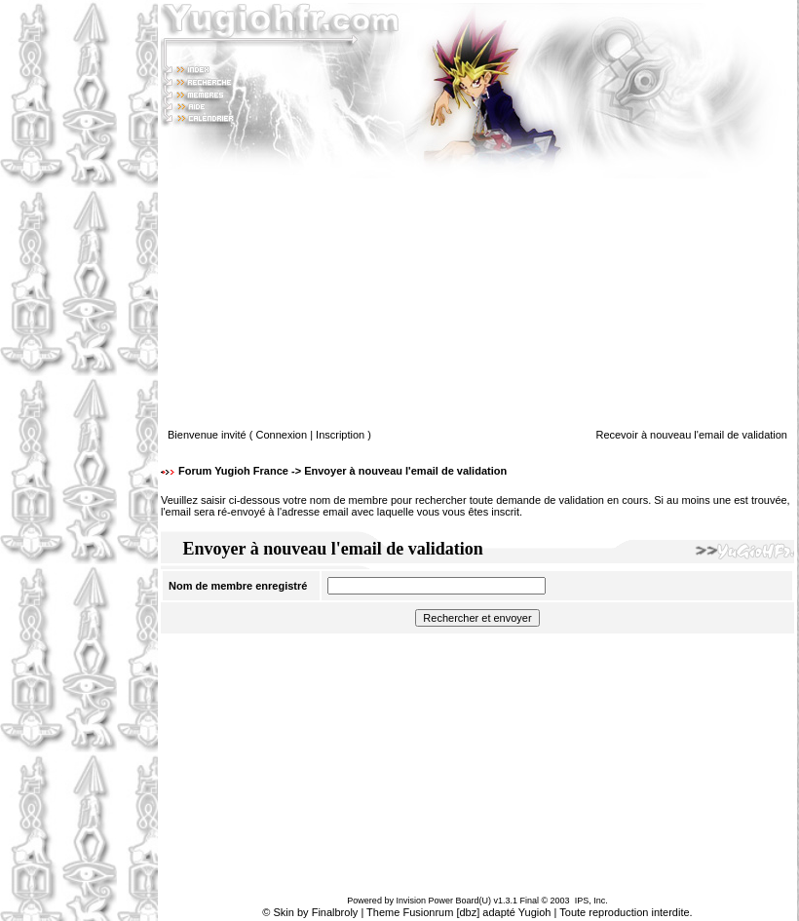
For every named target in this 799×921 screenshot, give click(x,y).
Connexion (282, 435)
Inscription (340, 435)
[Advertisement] (79, 461)
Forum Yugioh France (233, 471)
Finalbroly (335, 912)
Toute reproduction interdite (624, 912)
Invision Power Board (437, 900)
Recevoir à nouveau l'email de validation (691, 435)
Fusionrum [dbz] (440, 912)
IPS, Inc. (591, 900)
